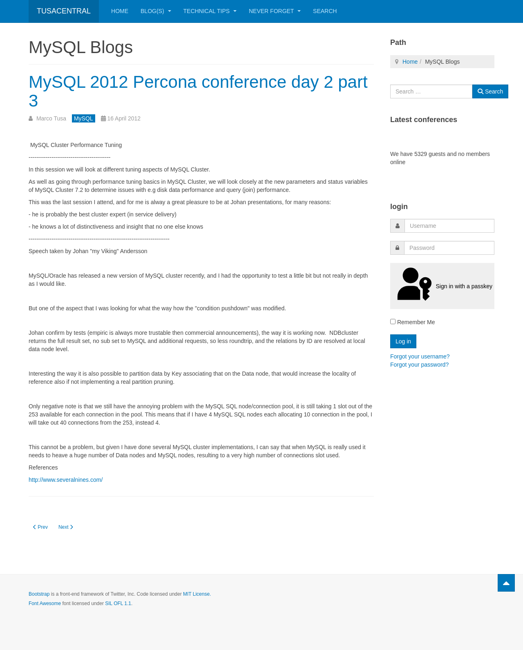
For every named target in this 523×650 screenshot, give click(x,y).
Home (119, 11)
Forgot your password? (419, 364)
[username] (449, 226)
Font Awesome (45, 603)
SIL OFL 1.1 (118, 603)
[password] (449, 248)
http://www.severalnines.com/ (66, 479)
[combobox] (431, 91)
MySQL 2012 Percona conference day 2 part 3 (198, 91)
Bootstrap (39, 594)
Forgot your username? (420, 356)
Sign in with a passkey (442, 286)
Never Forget (275, 11)
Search (325, 11)
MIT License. (197, 594)
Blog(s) (156, 11)
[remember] (393, 321)
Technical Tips (210, 11)
